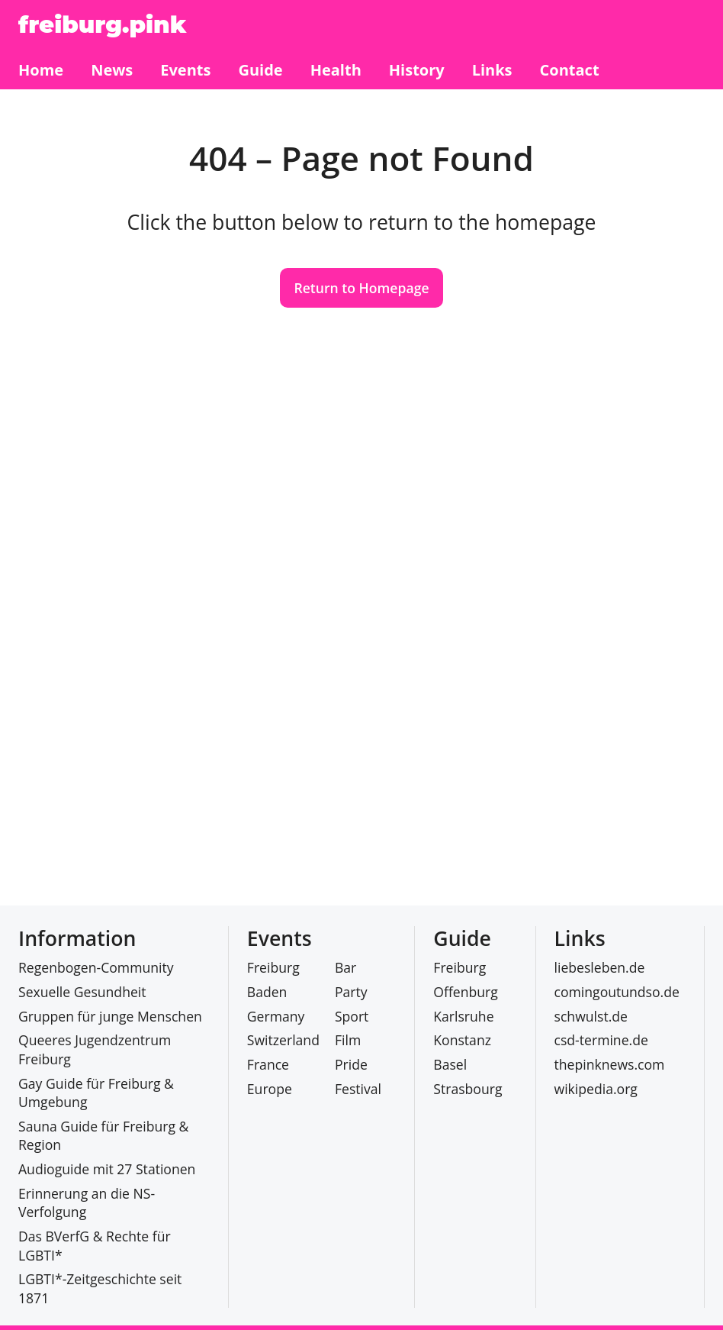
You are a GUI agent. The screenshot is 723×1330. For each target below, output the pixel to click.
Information (77, 938)
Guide (462, 938)
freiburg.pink (102, 24)
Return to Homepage (361, 288)
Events (279, 938)
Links (580, 938)
